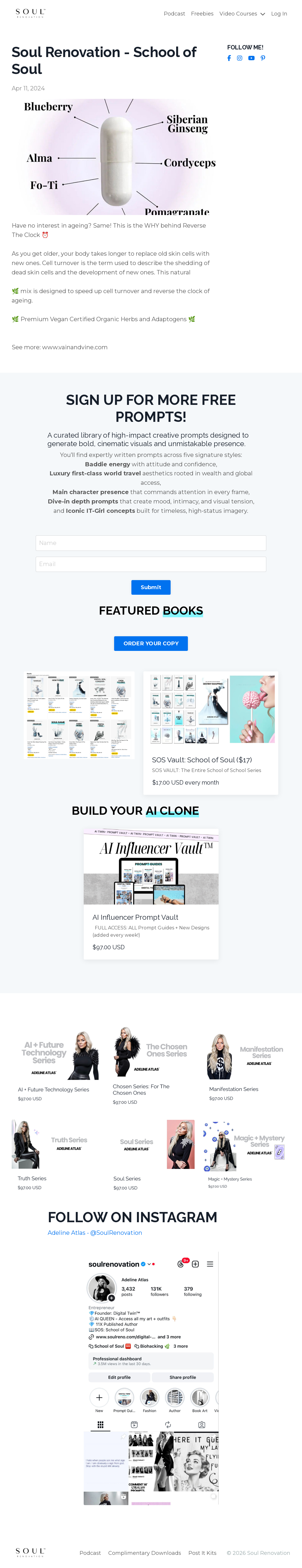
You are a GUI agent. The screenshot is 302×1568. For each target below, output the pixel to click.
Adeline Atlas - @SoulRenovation (95, 1233)
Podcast (174, 14)
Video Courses (242, 14)
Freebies (202, 14)
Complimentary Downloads (144, 1553)
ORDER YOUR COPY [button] (151, 644)
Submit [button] (151, 587)
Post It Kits (202, 1553)
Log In (279, 14)
